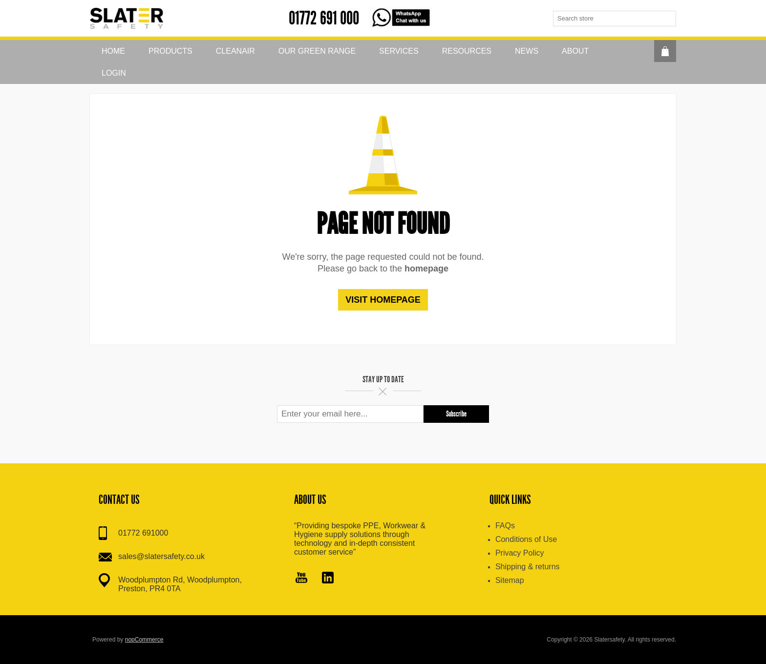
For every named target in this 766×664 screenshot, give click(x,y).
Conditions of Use (526, 539)
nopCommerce (144, 639)
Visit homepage (383, 300)
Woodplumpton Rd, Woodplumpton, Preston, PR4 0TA (180, 584)
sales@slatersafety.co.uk (161, 556)
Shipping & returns (527, 566)
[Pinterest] (327, 578)
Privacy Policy (519, 553)
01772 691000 (143, 533)
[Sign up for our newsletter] (350, 414)
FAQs (505, 525)
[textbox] (606, 18)
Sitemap (509, 580)
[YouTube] (301, 578)
